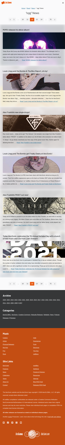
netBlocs (36, 354)
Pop (4, 351)
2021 (23, 300)
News (52, 314)
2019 (31, 300)
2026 (4, 300)
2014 (50, 300)
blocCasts (6, 365)
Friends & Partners (39, 372)
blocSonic (15, 314)
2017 (39, 300)
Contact (5, 385)
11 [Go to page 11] (27, 19)
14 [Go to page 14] (41, 19)
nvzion (10, 417)
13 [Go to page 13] (37, 19)
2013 (54, 300)
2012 (58, 300)
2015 (46, 300)
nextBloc (36, 365)
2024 (12, 300)
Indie (34, 338)
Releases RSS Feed (39, 385)
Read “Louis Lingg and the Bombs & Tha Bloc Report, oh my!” (39, 101)
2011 (4, 303)
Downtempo (37, 341)
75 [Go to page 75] (50, 19)
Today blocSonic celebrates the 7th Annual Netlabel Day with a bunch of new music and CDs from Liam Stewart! (31, 237)
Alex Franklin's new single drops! (16, 112)
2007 (20, 303)
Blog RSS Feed (38, 382)
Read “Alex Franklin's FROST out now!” (26, 225)
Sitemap (35, 378)
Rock (4, 354)
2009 (12, 303)
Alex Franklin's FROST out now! (15, 195)
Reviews (12, 318)
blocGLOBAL (7, 314)
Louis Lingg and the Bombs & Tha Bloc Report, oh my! (25, 71)
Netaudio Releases (37, 314)
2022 (19, 300)
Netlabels (46, 314)
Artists (5, 341)
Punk (34, 344)
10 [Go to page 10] (23, 19)
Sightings (36, 369)
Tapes (5, 378)
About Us (6, 382)
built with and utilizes (54, 417)
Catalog (5, 338)
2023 (15, 300)
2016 (43, 300)
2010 (8, 303)
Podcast (56, 314)
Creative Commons (24, 314)
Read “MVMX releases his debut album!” (34, 60)
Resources (36, 375)
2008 (15, 303)
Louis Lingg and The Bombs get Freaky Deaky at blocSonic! (27, 153)
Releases (6, 318)
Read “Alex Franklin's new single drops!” (29, 142)
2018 (35, 300)
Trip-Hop (36, 351)
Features (5, 369)
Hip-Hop (5, 347)
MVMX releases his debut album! (16, 30)
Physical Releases (8, 344)
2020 (27, 300)
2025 (8, 300)
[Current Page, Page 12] (32, 19)
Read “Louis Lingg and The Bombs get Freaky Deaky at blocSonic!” (41, 184)
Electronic (36, 347)
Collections (6, 375)
